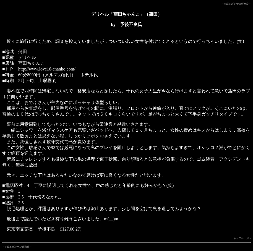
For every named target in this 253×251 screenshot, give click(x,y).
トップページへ (242, 238)
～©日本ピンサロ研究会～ (236, 3)
